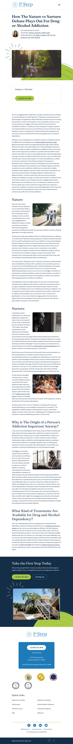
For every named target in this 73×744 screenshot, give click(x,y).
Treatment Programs (44, 708)
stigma (17, 451)
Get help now (39, 577)
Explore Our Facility (18, 700)
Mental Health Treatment (45, 704)
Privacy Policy (48, 729)
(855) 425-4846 (26, 545)
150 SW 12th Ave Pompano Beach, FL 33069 (36, 664)
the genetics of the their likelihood (45, 346)
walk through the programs (51, 545)
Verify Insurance (17, 708)
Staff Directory (25, 729)
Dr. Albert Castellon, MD (42, 35)
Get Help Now (36, 653)
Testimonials (16, 704)
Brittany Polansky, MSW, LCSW (39, 33)
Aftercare (40, 713)
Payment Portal (36, 729)
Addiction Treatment (44, 700)
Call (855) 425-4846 (24, 98)
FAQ (13, 713)
